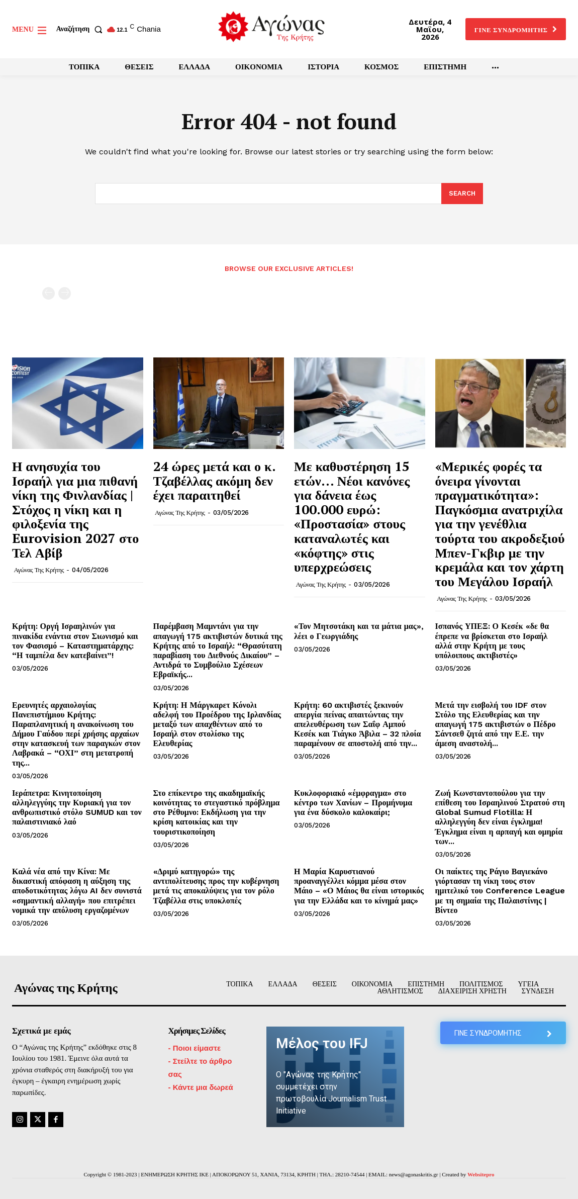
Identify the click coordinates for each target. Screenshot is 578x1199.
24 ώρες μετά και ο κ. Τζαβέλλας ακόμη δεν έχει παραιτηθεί (214, 480)
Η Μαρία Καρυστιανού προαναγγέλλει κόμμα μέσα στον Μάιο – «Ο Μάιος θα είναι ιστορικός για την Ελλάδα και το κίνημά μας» (359, 886)
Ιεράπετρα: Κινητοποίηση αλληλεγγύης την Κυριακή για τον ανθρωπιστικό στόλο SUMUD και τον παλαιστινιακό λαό (77, 807)
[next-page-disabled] (64, 293)
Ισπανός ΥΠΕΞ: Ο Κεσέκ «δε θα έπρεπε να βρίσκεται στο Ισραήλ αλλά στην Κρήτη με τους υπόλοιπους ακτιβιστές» (492, 640)
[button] (81, 29)
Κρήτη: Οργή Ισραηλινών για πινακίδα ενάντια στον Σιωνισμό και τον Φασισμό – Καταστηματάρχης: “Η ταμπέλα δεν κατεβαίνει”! (75, 640)
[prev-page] (48, 293)
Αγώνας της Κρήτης (39, 570)
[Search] (462, 193)
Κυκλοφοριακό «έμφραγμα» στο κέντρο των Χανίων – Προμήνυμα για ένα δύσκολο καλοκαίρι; (353, 802)
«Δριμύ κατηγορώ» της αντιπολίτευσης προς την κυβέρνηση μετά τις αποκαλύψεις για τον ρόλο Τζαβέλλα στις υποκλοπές (216, 886)
